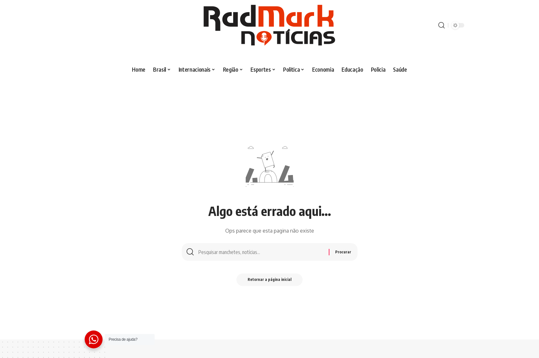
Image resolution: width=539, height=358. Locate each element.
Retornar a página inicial (269, 281)
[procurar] (441, 25)
